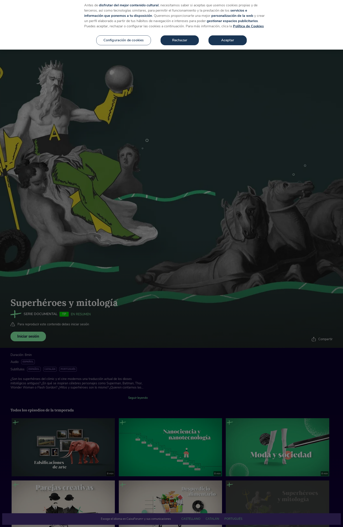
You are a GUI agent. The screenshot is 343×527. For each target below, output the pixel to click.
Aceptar (227, 37)
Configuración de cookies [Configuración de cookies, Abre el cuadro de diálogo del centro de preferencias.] (123, 37)
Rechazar (179, 37)
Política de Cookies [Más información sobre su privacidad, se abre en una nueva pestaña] (248, 23)
